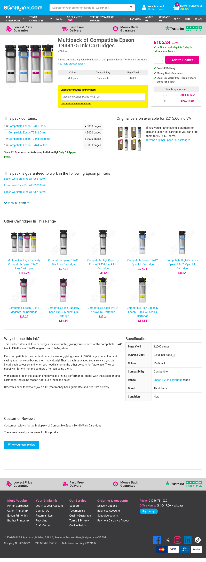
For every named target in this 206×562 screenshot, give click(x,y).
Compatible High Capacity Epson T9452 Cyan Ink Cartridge (182, 264)
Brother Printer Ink (18, 520)
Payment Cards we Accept (113, 520)
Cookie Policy (77, 525)
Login (160, 9)
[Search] (131, 7)
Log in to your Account (49, 505)
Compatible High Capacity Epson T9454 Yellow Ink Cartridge (142, 312)
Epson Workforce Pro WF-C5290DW (24, 185)
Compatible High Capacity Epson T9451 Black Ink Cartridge (103, 264)
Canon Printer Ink (17, 510)
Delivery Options (107, 505)
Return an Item (44, 515)
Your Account (156, 6)
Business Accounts (109, 510)
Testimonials (77, 510)
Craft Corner (43, 525)
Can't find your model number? (76, 103)
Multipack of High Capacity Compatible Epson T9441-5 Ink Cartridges (23, 264)
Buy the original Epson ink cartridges (168, 140)
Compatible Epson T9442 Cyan (27, 132)
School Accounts (107, 515)
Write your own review (21, 444)
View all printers (16, 203)
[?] (173, 355)
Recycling (135, 19)
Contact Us (164, 19)
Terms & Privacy (79, 520)
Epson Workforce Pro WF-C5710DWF (25, 191)
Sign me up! (148, 511)
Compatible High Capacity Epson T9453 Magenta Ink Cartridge (63, 312)
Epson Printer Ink (17, 515)
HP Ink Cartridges (18, 505)
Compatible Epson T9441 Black (27, 126)
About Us (149, 19)
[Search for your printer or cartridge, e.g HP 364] (89, 7)
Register (152, 9)
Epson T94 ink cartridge (168, 380)
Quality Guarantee (80, 515)
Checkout (196, 5)
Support (74, 505)
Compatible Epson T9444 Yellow (27, 145)
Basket (184, 5)
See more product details (71, 63)
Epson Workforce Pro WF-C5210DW (24, 178)
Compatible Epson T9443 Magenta (29, 138)
